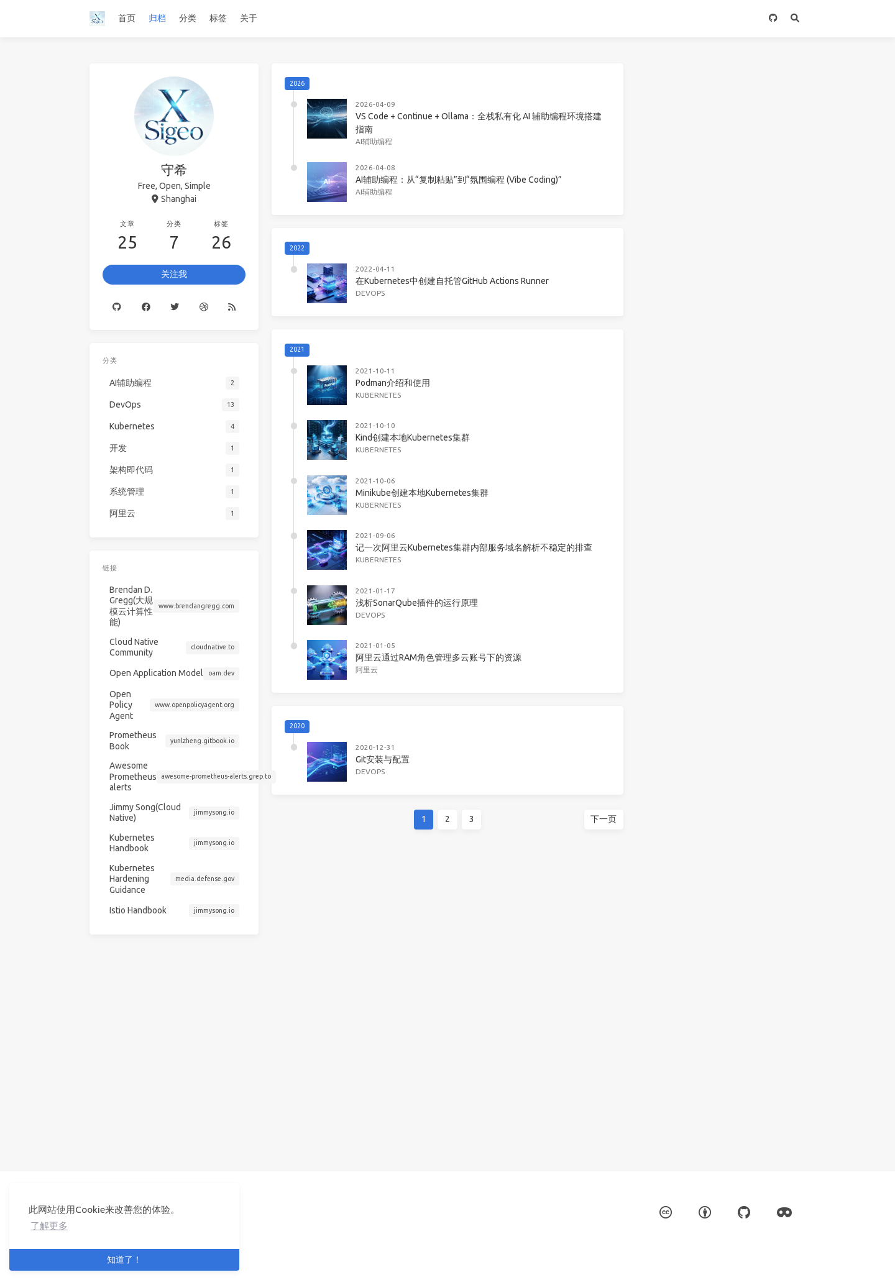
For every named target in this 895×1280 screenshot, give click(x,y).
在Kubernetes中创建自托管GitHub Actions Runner (452, 281)
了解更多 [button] (49, 1225)
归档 (157, 18)
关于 (248, 18)
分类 (187, 18)
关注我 (174, 268)
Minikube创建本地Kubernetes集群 (422, 493)
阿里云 (367, 669)
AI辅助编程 (374, 141)
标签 (218, 18)
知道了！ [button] (124, 1259)
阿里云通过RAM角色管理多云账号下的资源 (438, 657)
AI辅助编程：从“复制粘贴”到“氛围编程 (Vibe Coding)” (459, 180)
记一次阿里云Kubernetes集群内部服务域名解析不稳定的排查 (474, 547)
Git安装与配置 (383, 759)
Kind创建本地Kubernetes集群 (413, 437)
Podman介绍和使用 (393, 383)
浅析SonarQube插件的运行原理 (417, 603)
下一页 (601, 819)
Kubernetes (378, 395)
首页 (126, 18)
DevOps (370, 293)
